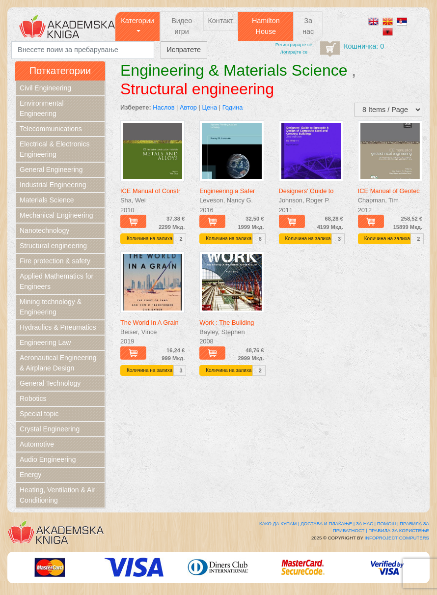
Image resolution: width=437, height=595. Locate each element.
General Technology (50, 383)
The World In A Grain (149, 322)
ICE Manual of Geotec (389, 191)
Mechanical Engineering (56, 215)
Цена (209, 107)
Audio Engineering (48, 459)
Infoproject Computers (397, 537)
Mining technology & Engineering (51, 307)
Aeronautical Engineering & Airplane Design (58, 363)
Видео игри (181, 26)
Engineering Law (45, 342)
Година (232, 107)
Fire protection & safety (55, 261)
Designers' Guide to (306, 191)
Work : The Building (226, 322)
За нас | (366, 523)
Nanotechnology (44, 230)
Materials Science (47, 200)
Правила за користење (398, 530)
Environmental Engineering (42, 108)
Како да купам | (279, 523)
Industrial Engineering (53, 185)
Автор (188, 107)
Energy (30, 475)
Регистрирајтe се (293, 44)
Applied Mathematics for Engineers (56, 281)
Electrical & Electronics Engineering (54, 149)
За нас (308, 26)
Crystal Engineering (50, 429)
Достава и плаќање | (327, 523)
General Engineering (51, 169)
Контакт (220, 21)
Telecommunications (51, 129)
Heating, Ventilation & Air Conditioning (57, 495)
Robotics (33, 398)
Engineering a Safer (227, 191)
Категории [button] (137, 21)
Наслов (163, 107)
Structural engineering (53, 246)
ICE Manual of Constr (150, 191)
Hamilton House (266, 26)
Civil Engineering (45, 88)
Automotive (37, 444)
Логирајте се (294, 52)
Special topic (39, 414)
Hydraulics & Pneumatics (58, 327)
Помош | (388, 523)
